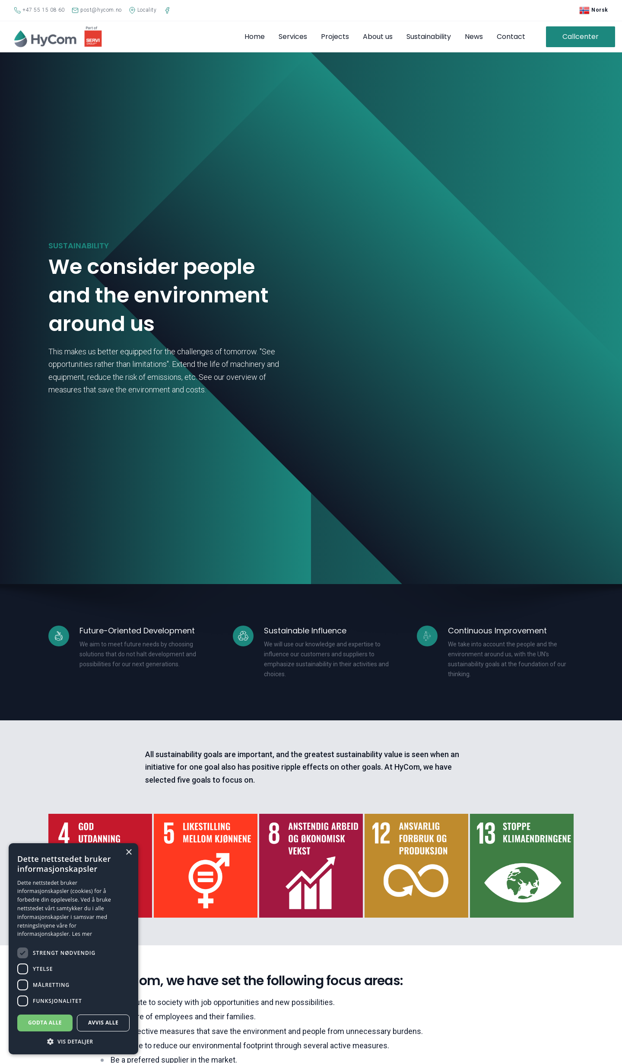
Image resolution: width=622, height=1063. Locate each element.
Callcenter (580, 37)
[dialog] (73, 948)
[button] (73, 1041)
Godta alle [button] (45, 1022)
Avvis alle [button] (103, 1022)
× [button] (128, 852)
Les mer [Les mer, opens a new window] (82, 934)
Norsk (593, 10)
